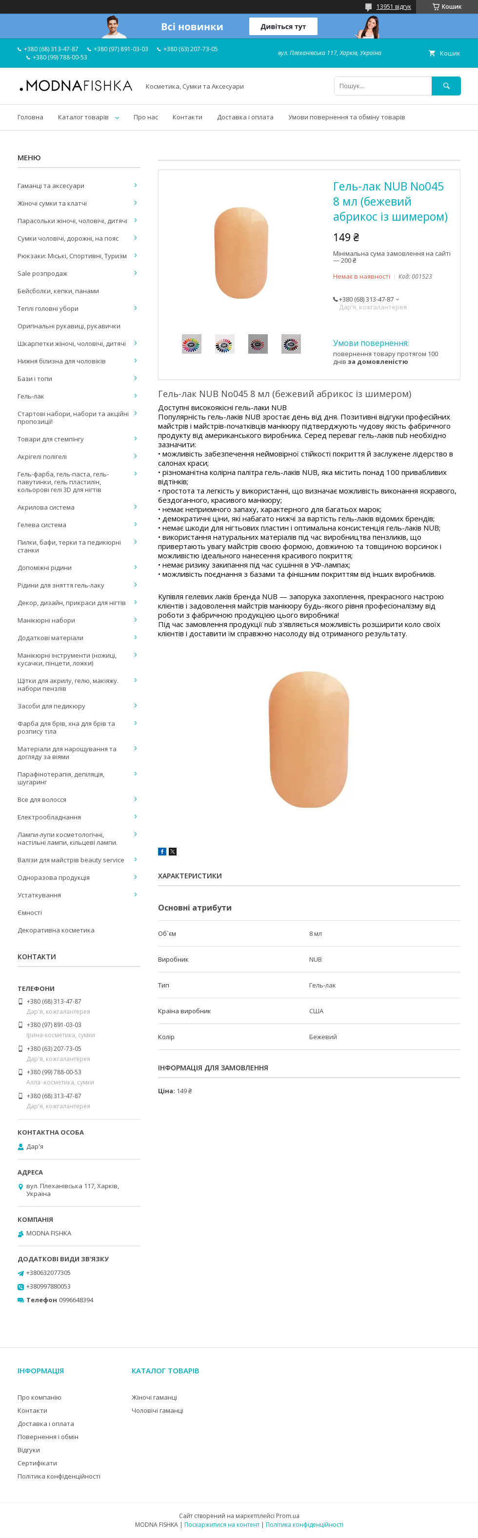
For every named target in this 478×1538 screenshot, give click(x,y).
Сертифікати (37, 1463)
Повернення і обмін (48, 1436)
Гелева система (42, 524)
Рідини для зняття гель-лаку (61, 585)
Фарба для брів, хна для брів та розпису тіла (66, 727)
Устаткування (39, 895)
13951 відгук (394, 6)
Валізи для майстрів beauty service (71, 859)
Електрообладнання (49, 817)
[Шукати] (446, 85)
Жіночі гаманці (154, 1397)
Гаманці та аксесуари (51, 185)
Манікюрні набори (46, 620)
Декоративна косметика (56, 930)
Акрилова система (46, 507)
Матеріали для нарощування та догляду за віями (67, 752)
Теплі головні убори (48, 308)
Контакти (187, 117)
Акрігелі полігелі (42, 456)
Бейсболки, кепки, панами (58, 290)
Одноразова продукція (54, 877)
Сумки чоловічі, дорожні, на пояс (68, 238)
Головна (30, 117)
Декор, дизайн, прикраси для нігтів (72, 602)
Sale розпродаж (42, 273)
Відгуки (29, 1449)
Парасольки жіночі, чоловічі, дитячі (72, 220)
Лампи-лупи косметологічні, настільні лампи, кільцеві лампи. (68, 838)
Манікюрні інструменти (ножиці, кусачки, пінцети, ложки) (67, 659)
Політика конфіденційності (59, 1476)
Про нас (146, 117)
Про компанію (39, 1397)
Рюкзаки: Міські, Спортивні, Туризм (72, 255)
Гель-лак (31, 396)
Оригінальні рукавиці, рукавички (69, 326)
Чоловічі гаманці (157, 1410)
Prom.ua (287, 1516)
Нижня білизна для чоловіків (62, 361)
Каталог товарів (83, 117)
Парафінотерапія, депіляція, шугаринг (61, 778)
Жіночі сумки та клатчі (52, 203)
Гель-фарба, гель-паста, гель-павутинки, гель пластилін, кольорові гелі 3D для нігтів (63, 482)
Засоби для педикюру (51, 706)
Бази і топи (35, 378)
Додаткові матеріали (50, 637)
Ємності (30, 912)
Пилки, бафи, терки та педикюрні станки (69, 546)
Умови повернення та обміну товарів (346, 117)
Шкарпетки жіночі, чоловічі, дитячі (72, 343)
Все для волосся (42, 799)
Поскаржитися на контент (221, 1524)
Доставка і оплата (245, 117)
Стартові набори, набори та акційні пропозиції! (73, 417)
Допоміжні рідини (45, 567)
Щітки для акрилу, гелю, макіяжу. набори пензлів (68, 684)
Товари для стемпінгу (51, 439)
